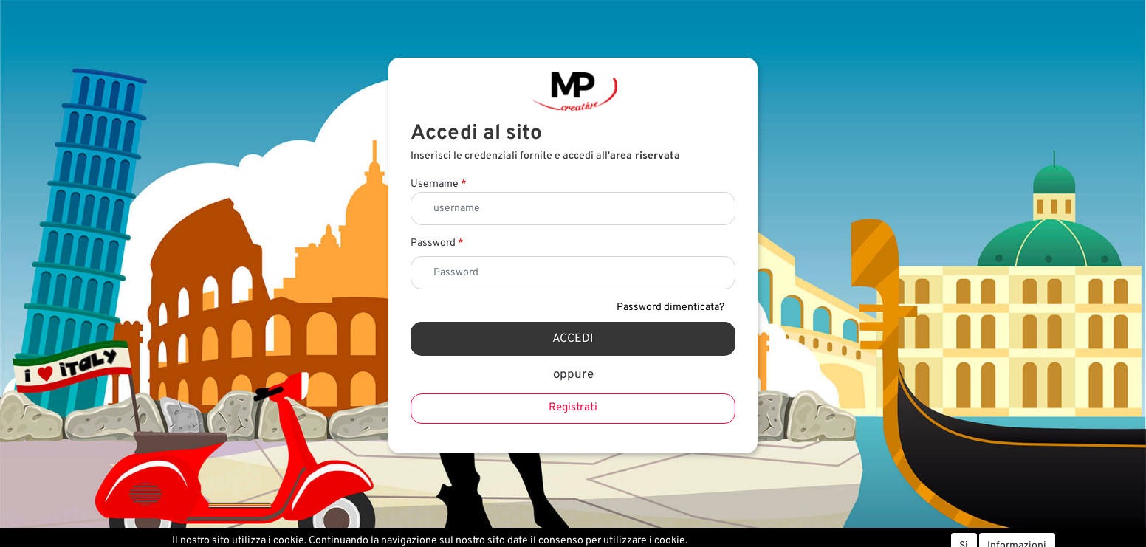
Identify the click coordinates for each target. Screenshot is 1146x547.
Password (437, 243)
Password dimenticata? (670, 307)
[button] (573, 339)
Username (438, 184)
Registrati (573, 408)
